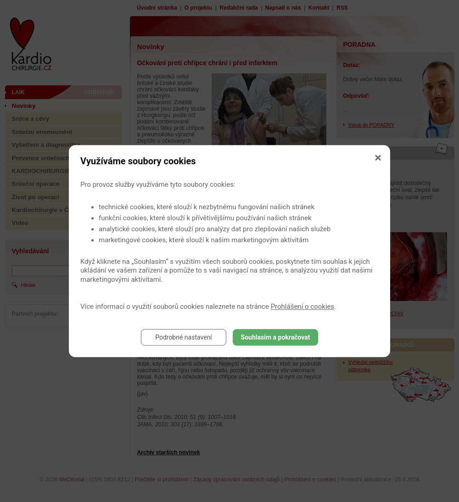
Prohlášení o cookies (303, 306)
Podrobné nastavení (183, 337)
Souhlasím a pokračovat (275, 337)
